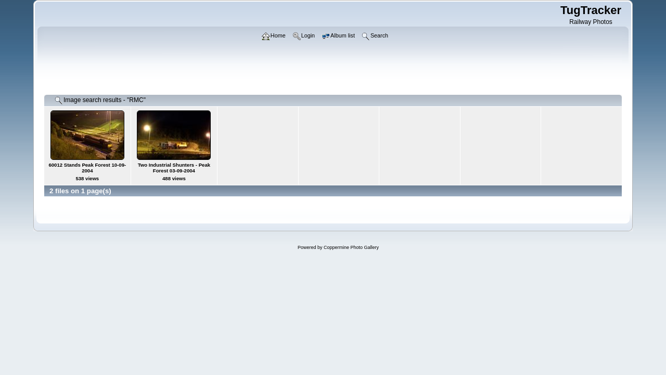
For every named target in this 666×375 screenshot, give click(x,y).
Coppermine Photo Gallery (351, 247)
